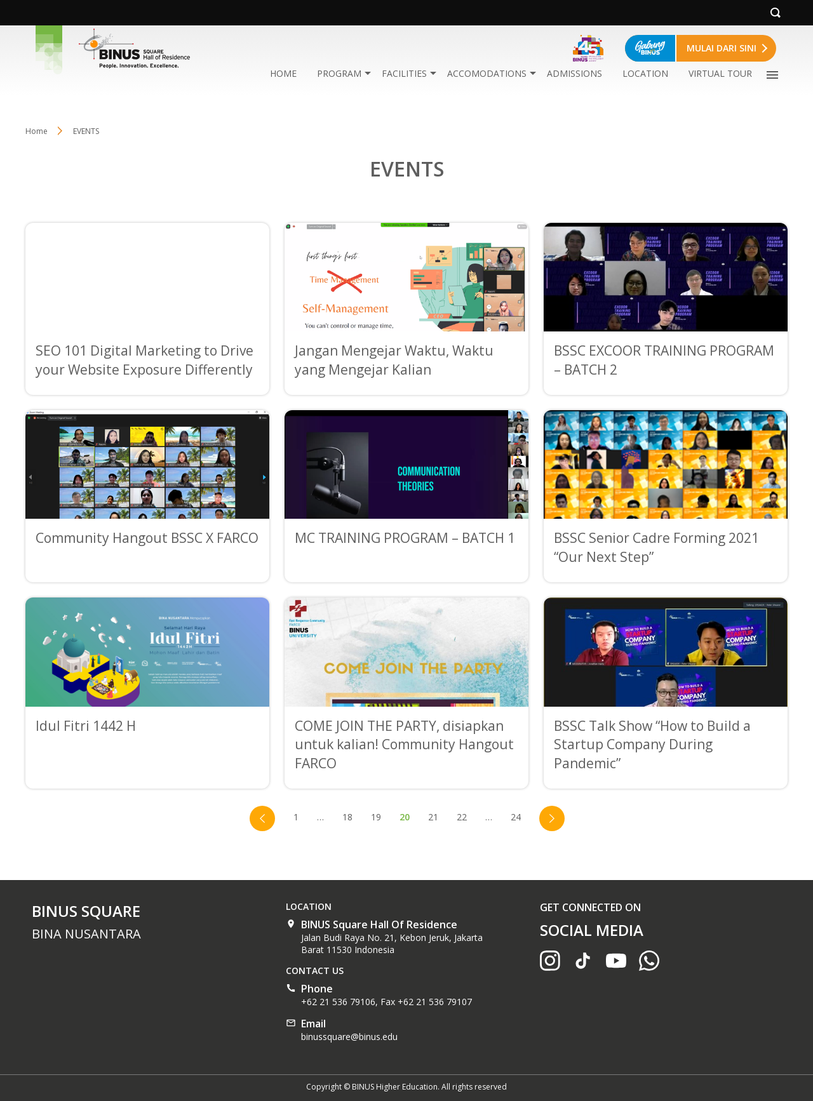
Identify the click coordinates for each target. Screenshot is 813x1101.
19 (376, 817)
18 (347, 817)
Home (36, 131)
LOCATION (645, 73)
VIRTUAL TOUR (720, 73)
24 (516, 817)
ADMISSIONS (574, 73)
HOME (283, 73)
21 (433, 817)
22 (462, 817)
